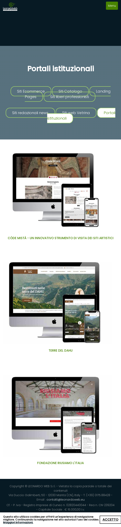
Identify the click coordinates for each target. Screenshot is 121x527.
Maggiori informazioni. (18, 522)
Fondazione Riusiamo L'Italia (60, 463)
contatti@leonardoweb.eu (66, 500)
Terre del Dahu (61, 350)
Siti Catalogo (70, 91)
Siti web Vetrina (76, 112)
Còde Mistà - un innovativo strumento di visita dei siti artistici (60, 238)
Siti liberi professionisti (69, 96)
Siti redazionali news (30, 112)
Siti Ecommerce (31, 91)
